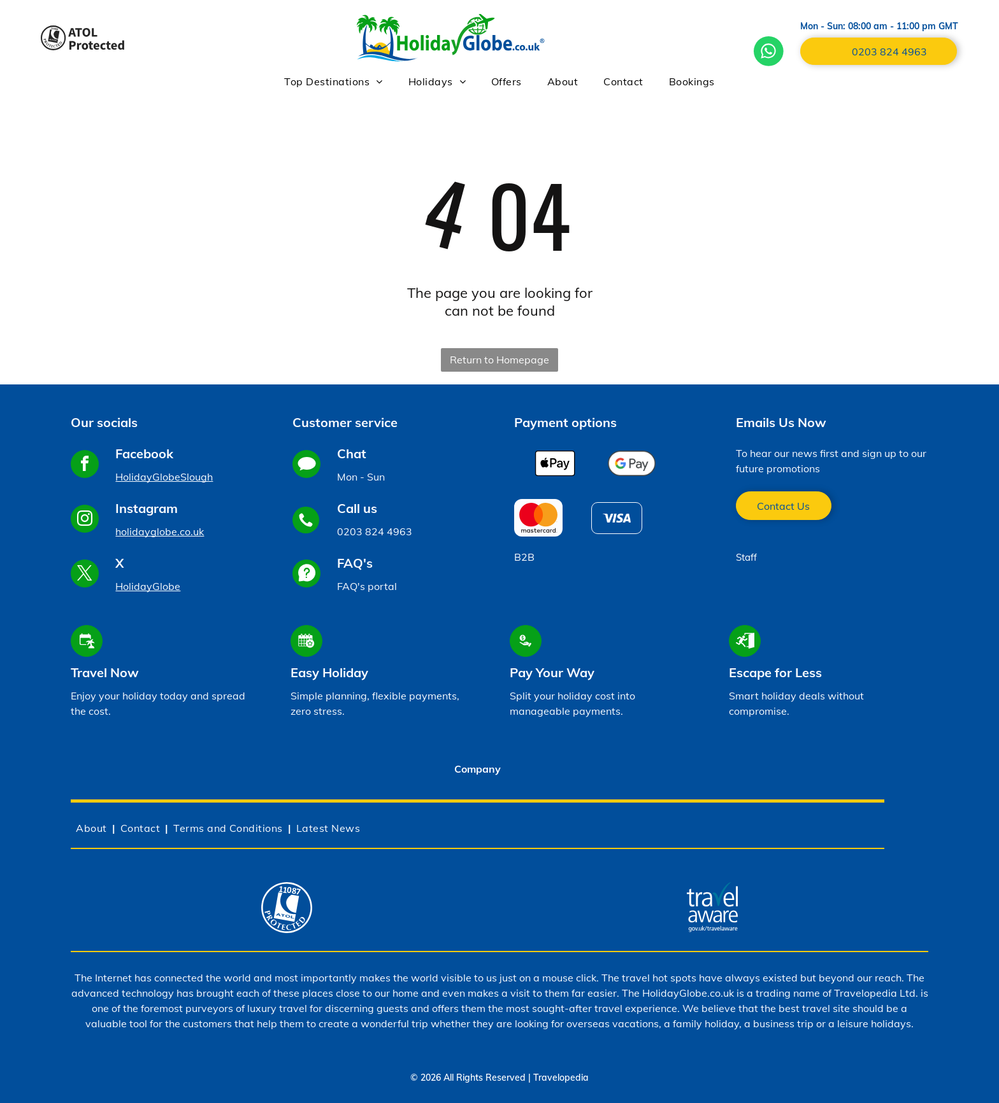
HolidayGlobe (147, 586)
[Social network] (306, 465)
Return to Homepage (499, 359)
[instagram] (85, 520)
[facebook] (85, 465)
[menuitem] (333, 81)
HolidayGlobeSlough (164, 476)
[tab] (477, 771)
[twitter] (85, 575)
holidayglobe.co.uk (159, 531)
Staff (746, 557)
